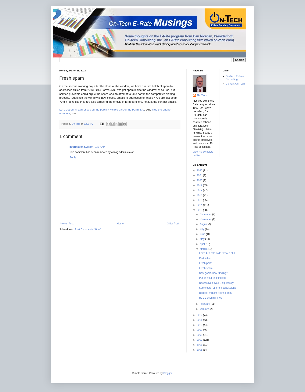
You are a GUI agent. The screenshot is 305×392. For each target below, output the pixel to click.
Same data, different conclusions (217, 287)
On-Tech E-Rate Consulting (235, 78)
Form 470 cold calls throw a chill (217, 253)
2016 (200, 195)
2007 (200, 339)
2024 (200, 175)
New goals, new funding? (213, 273)
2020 (200, 180)
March (204, 248)
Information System (81, 146)
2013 (200, 210)
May (202, 239)
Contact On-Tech (235, 83)
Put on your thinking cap (212, 277)
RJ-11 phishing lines (210, 297)
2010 (200, 325)
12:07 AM (99, 146)
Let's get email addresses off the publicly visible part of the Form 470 (101, 109)
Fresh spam (205, 268)
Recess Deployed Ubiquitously (216, 282)
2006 (200, 344)
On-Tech (202, 95)
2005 (200, 349)
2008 (200, 334)
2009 (200, 329)
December (206, 214)
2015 (200, 200)
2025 (200, 170)
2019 (200, 185)
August (204, 224)
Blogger (167, 373)
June (203, 234)
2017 (200, 190)
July (202, 229)
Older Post (173, 223)
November (206, 219)
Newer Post (66, 223)
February (205, 303)
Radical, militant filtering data (215, 292)
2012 (200, 315)
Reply (72, 157)
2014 (200, 205)
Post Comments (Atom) (88, 229)
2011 (200, 319)
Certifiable (205, 258)
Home (120, 223)
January (204, 308)
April (202, 244)
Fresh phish (205, 263)
